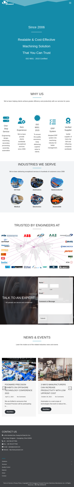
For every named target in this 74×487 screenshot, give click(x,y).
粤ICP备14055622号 (40, 485)
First (40, 289)
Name (41, 282)
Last (51, 289)
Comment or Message (47, 301)
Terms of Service (8, 483)
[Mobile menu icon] (70, 3)
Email (41, 293)
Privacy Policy (17, 483)
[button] (4, 388)
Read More (10, 412)
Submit (42, 318)
